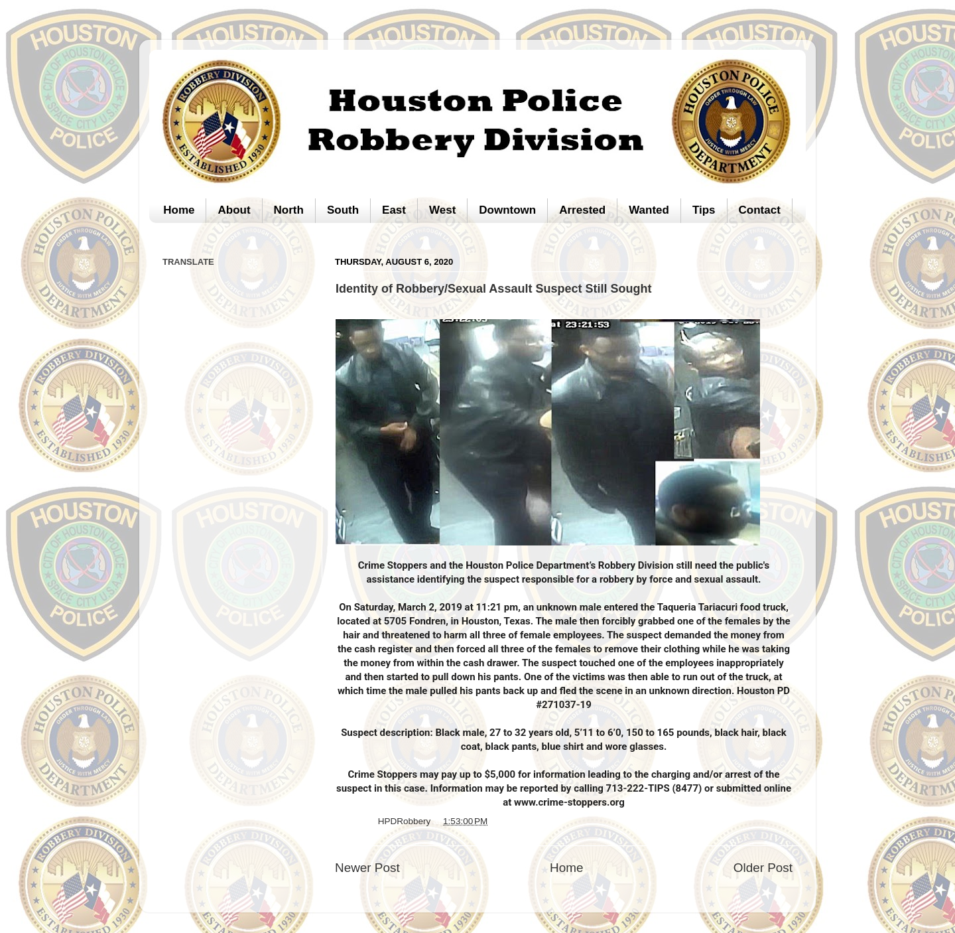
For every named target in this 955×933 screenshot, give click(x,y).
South (343, 210)
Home (178, 210)
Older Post (763, 868)
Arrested (582, 210)
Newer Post (367, 868)
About (234, 210)
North (289, 210)
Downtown (507, 210)
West (442, 210)
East (394, 210)
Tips (704, 210)
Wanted (649, 210)
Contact (760, 210)
